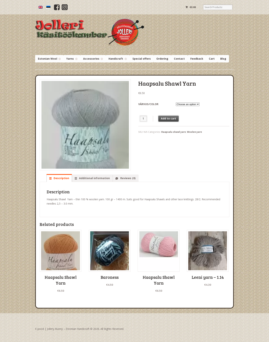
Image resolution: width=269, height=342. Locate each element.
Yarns (70, 58)
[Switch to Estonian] (48, 7)
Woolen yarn (194, 132)
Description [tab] (61, 178)
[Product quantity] (143, 119)
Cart (212, 58)
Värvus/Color (148, 104)
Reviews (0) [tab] (128, 178)
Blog (223, 58)
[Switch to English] (40, 7)
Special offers (141, 58)
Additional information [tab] (94, 178)
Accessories (91, 58)
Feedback (196, 58)
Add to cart (168, 118)
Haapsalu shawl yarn (173, 132)
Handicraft (116, 58)
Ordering (162, 58)
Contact (179, 58)
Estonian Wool (47, 58)
